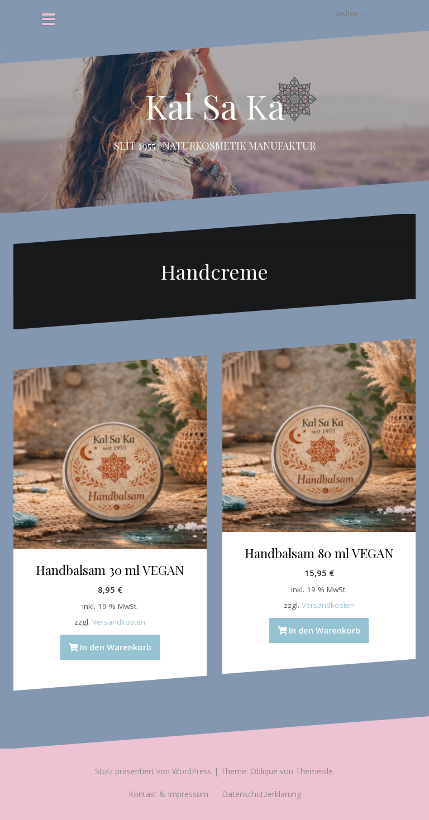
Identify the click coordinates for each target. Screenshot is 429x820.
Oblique (264, 771)
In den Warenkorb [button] (115, 647)
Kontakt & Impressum (168, 794)
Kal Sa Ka (215, 105)
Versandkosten (118, 622)
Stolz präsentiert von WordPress (153, 771)
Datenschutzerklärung (261, 794)
